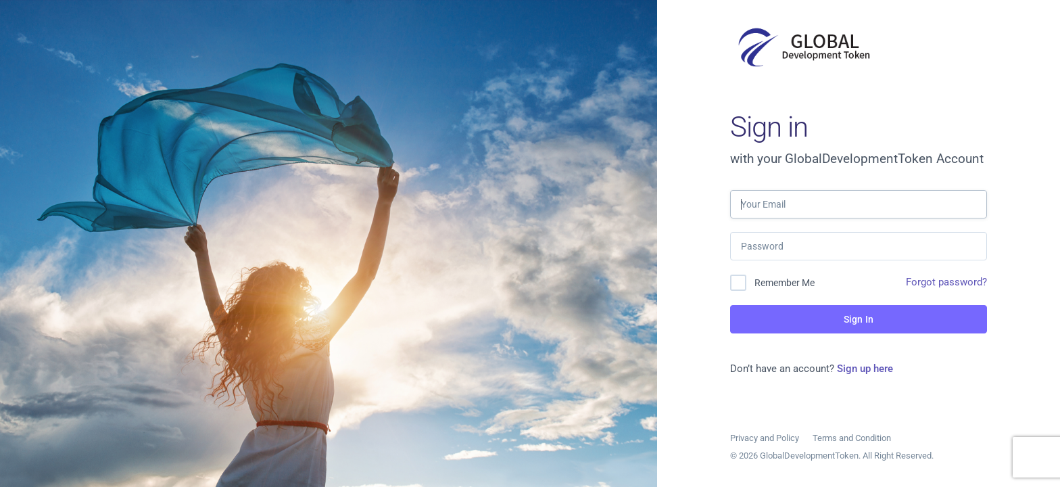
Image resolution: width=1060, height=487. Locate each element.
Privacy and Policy (764, 438)
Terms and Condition (852, 438)
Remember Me (784, 282)
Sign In (858, 319)
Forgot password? (946, 282)
